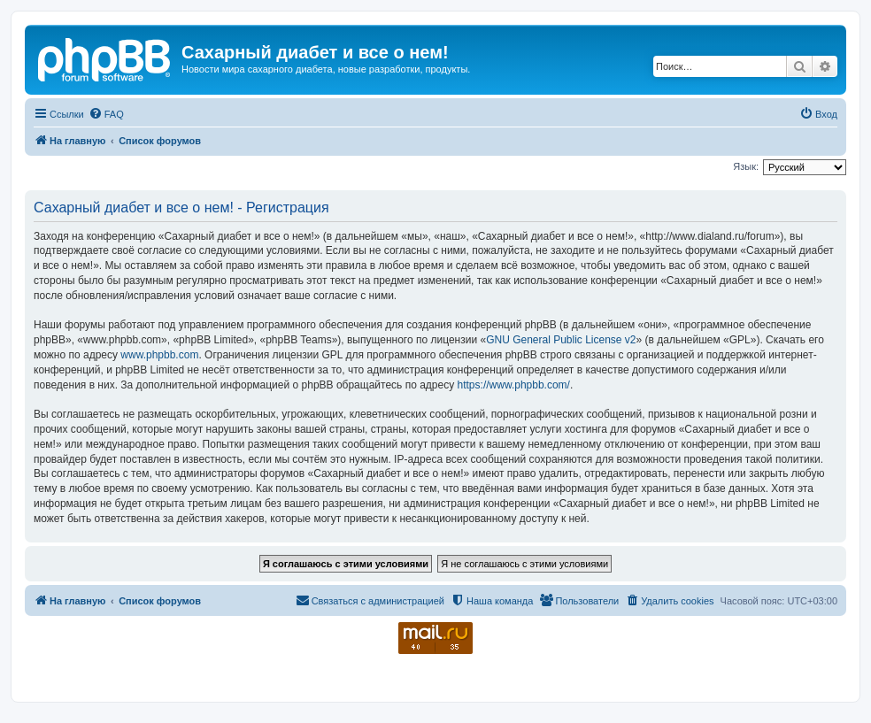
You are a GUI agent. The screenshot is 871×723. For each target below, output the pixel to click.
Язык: (746, 166)
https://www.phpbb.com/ (514, 385)
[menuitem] (106, 114)
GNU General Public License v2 (561, 340)
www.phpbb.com (159, 355)
